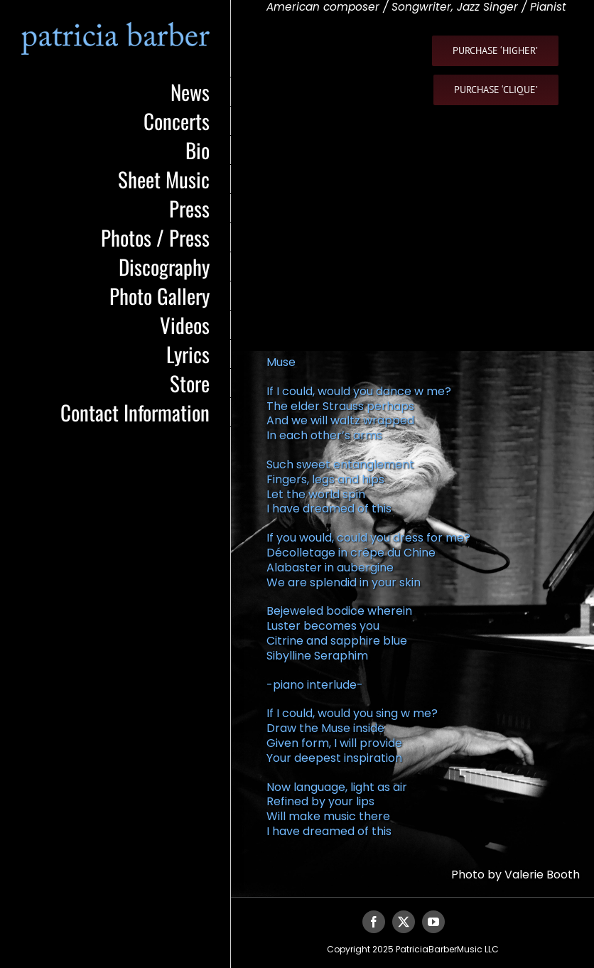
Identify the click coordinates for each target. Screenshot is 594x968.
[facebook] (373, 921)
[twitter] (403, 921)
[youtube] (433, 921)
